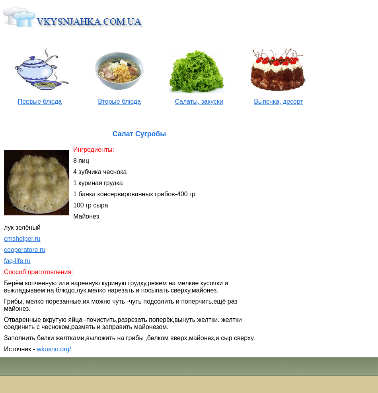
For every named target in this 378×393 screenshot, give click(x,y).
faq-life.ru (17, 260)
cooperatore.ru (24, 249)
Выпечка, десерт (278, 101)
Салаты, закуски (199, 101)
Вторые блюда (119, 101)
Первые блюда (40, 101)
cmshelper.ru (22, 238)
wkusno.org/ (54, 349)
